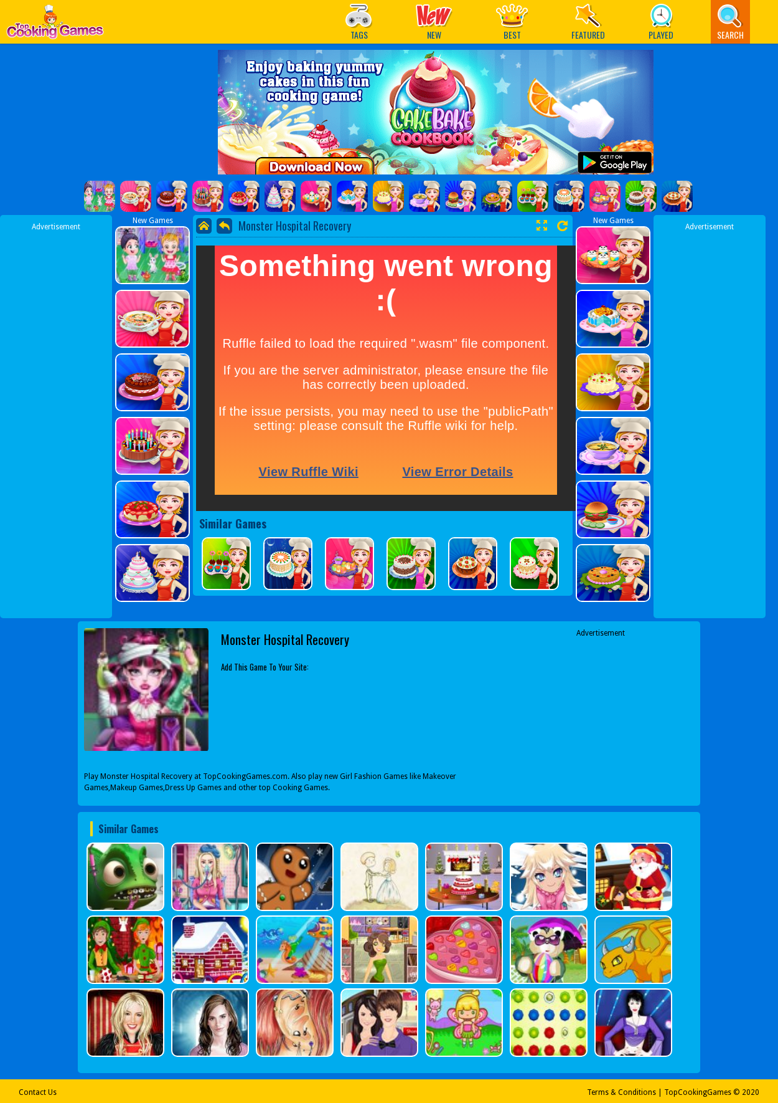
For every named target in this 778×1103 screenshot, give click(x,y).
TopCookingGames (697, 1092)
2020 (750, 1092)
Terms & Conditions (621, 1092)
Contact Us (38, 1092)
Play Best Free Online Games (55, 25)
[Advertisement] (56, 419)
